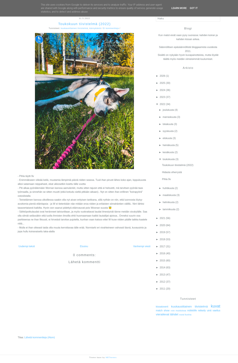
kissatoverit (162, 306)
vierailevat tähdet (167, 314)
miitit (173, 310)
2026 (162, 76)
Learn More (179, 8)
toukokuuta (169, 159)
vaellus (216, 310)
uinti (209, 310)
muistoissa (181, 310)
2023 (162, 97)
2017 (162, 246)
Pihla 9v (166, 179)
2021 (162, 218)
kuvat (215, 306)
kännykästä (95, 28)
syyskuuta (168, 131)
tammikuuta (169, 209)
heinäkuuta (169, 145)
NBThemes (111, 357)
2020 (162, 225)
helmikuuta (169, 202)
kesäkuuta (168, 152)
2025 (162, 83)
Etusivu (84, 246)
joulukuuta (168, 110)
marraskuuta (169, 117)
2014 (162, 267)
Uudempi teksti (27, 246)
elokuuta (167, 138)
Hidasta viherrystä (172, 172)
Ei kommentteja (111, 28)
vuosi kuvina (185, 314)
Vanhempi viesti (141, 246)
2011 (162, 288)
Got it (194, 8)
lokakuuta (168, 124)
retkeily (202, 310)
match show (162, 310)
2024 (162, 90)
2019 (162, 232)
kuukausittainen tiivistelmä (74, 28)
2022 (162, 104)
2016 (162, 253)
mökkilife (192, 310)
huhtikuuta (168, 188)
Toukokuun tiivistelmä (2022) (84, 24)
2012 (162, 281)
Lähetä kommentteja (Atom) (39, 337)
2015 (162, 260)
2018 (162, 239)
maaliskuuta (169, 195)
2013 (162, 274)
